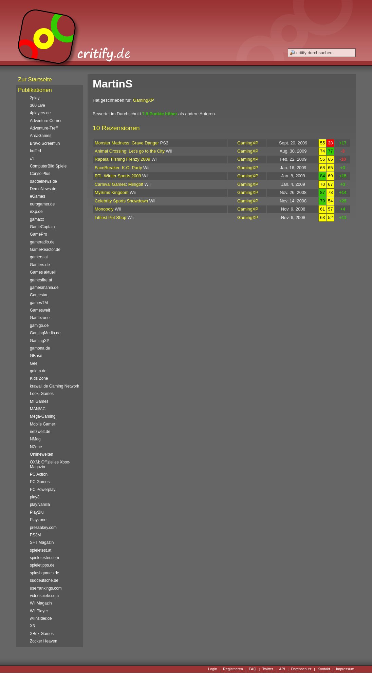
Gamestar (39, 295)
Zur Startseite (35, 79)
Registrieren (233, 669)
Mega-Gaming (42, 416)
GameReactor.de (45, 249)
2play (34, 98)
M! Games (39, 401)
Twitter (267, 669)
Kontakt (323, 669)
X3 (32, 625)
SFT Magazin (42, 542)
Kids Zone (39, 378)
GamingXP (143, 100)
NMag (35, 439)
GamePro (38, 234)
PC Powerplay (42, 489)
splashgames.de (44, 573)
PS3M (35, 535)
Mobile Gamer (42, 424)
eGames (37, 196)
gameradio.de (42, 242)
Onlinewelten (41, 454)
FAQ (252, 669)
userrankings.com (46, 588)
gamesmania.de (44, 287)
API (282, 669)
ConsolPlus (40, 173)
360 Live (37, 105)
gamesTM (39, 302)
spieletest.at (40, 550)
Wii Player (39, 611)
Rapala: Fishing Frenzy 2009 (122, 159)
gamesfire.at (41, 280)
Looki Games (42, 393)
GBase (36, 355)
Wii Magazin (41, 603)
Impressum (345, 669)
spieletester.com (44, 557)
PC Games (40, 481)
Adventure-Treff (44, 128)
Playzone (38, 519)
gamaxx (37, 219)
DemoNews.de (43, 188)
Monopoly (104, 209)
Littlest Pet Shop (110, 217)
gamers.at (39, 257)
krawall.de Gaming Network (54, 386)
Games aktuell (43, 272)
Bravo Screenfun (45, 143)
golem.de (38, 371)
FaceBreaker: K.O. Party (118, 167)
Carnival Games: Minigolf (119, 184)
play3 (34, 497)
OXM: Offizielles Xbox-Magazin (50, 464)
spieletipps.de (42, 565)
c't (32, 158)
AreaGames (40, 135)
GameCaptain (42, 226)
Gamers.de (40, 264)
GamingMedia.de (45, 333)
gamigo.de (39, 325)
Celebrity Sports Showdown (121, 200)
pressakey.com (43, 527)
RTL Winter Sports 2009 (118, 175)
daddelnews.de (43, 181)
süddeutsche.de (44, 580)
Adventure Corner (46, 120)
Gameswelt (40, 310)
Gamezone (40, 317)
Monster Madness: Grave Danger (127, 142)
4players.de (40, 113)
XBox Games (42, 633)
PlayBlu (36, 512)
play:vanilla (40, 504)
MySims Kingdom (112, 192)
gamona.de (40, 348)
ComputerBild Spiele (48, 166)
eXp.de (36, 211)
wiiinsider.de (41, 618)
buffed (35, 151)
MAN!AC (37, 409)
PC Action (39, 474)
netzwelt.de (40, 431)
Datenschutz (301, 669)
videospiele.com (44, 595)
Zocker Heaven (43, 641)
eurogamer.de (42, 204)
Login (212, 669)
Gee (33, 363)
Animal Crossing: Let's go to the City (130, 151)
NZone (36, 446)
